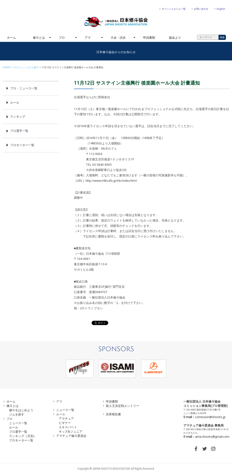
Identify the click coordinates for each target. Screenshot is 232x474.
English (221, 8)
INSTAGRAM (213, 448)
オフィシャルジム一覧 (174, 8)
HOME (6, 67)
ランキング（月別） (22, 436)
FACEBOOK (195, 448)
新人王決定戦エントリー (122, 406)
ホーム (11, 37)
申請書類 (149, 37)
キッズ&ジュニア (70, 431)
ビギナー (65, 423)
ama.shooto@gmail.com (212, 436)
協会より (175, 37)
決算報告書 (113, 414)
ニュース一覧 (18, 423)
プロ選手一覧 (19, 131)
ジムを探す (16, 414)
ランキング (17, 116)
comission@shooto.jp (210, 417)
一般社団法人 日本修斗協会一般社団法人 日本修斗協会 (116, 22)
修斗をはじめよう (21, 410)
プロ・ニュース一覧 (23, 88)
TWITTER (204, 448)
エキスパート (68, 427)
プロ (62, 37)
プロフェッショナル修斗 (26, 67)
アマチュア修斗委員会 (71, 436)
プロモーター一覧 (22, 145)
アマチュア (66, 418)
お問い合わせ (201, 8)
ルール (14, 102)
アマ (88, 37)
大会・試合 (118, 37)
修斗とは (39, 37)
